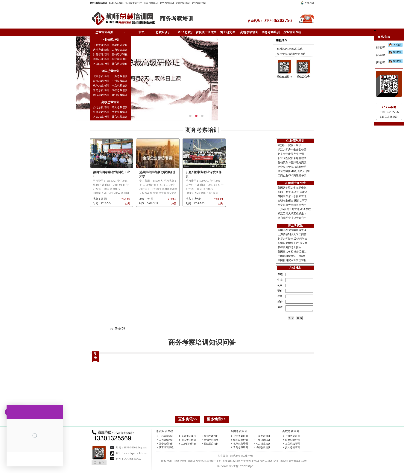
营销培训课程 (119, 54)
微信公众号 (303, 76)
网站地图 (235, 457)
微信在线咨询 (284, 76)
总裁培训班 (163, 32)
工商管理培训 (101, 45)
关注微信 (99, 463)
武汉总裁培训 (101, 95)
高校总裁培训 (110, 102)
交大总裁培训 (119, 112)
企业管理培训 (199, 3)
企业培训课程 (292, 32)
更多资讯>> (187, 420)
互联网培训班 (119, 59)
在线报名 (295, 267)
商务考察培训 (167, 3)
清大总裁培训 (119, 107)
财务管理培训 (101, 54)
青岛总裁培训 (101, 90)
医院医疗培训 (101, 63)
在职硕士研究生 (133, 3)
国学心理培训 (101, 59)
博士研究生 (227, 32)
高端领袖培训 (151, 3)
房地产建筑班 (101, 49)
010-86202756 (277, 20)
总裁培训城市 (183, 3)
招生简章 (223, 457)
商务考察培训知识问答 (202, 343)
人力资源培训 (119, 49)
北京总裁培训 (101, 76)
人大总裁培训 (101, 116)
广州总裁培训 (119, 81)
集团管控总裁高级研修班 (291, 54)
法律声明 (247, 457)
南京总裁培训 (119, 85)
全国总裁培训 (110, 71)
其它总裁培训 (119, 95)
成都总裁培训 (119, 90)
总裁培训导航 (104, 32)
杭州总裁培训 (101, 85)
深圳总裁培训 (101, 81)
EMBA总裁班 (116, 3)
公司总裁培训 (101, 107)
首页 (142, 32)
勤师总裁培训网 (98, 3)
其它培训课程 (119, 63)
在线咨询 (309, 3)
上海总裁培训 (119, 76)
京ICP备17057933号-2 (241, 467)
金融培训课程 (119, 45)
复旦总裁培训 (101, 112)
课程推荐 (281, 40)
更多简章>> (216, 420)
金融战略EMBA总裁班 (290, 48)
